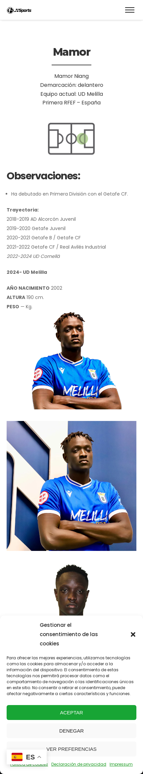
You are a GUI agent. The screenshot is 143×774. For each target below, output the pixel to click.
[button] (133, 634)
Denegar (71, 731)
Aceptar (71, 712)
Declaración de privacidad (78, 764)
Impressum (121, 764)
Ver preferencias (71, 749)
